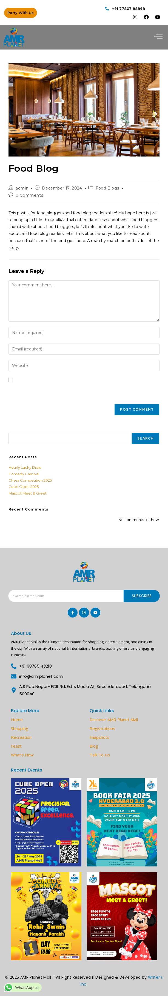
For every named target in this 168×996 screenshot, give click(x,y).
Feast (16, 746)
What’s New (22, 755)
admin (22, 188)
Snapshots (99, 737)
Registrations (102, 728)
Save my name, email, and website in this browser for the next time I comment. (74, 390)
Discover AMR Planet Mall (114, 719)
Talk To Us (100, 755)
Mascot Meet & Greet (27, 493)
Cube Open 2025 (23, 486)
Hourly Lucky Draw (24, 467)
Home (17, 719)
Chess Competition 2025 (30, 480)
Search (15, 429)
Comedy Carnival (23, 474)
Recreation (21, 737)
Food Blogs (107, 188)
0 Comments (29, 195)
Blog (94, 746)
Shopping (19, 728)
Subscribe (142, 596)
